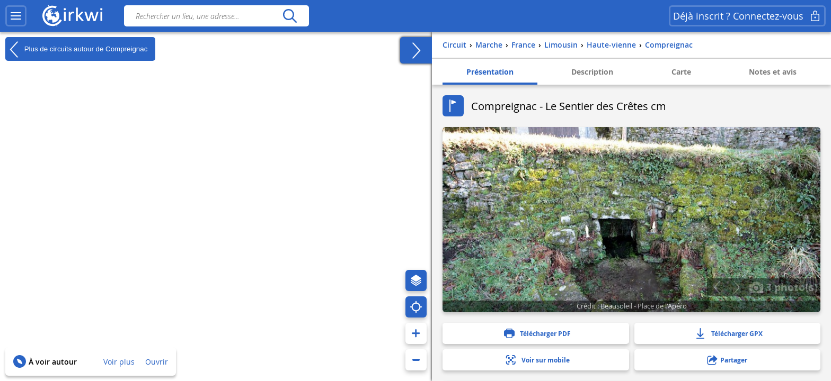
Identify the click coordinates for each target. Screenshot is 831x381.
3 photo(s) (783, 286)
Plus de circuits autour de (76, 49)
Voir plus (119, 362)
